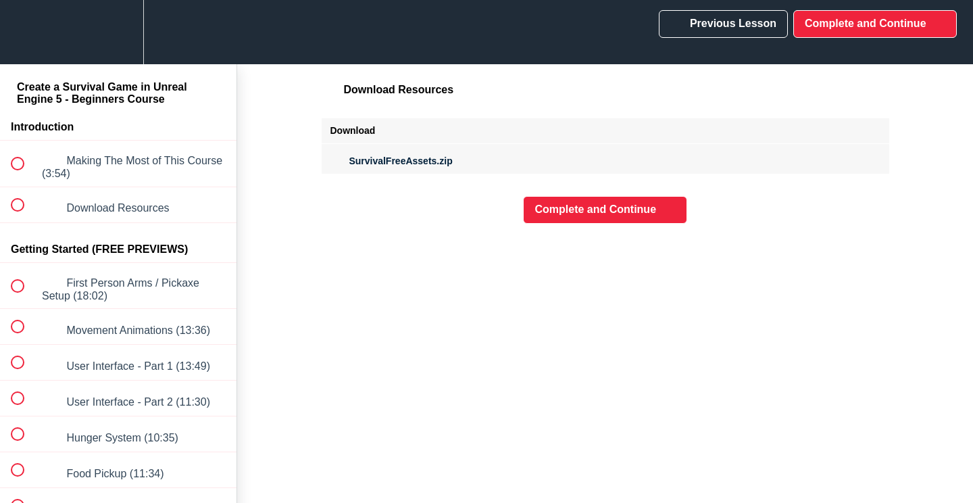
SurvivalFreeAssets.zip (391, 160)
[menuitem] (118, 32)
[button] (25, 32)
